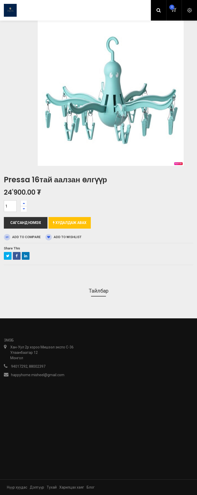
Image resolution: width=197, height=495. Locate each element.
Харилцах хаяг (71, 487)
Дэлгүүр (37, 487)
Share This (12, 248)
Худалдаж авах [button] (69, 223)
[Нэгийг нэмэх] (24, 203)
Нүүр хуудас (17, 487)
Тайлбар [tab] (99, 291)
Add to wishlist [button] (63, 237)
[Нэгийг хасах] (24, 209)
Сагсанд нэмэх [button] (25, 223)
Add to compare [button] (22, 237)
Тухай (52, 487)
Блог (91, 487)
